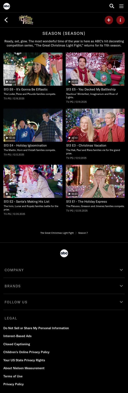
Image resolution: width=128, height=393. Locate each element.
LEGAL (11, 318)
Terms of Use (12, 376)
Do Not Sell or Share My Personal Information (36, 328)
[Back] (6, 20)
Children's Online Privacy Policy (26, 352)
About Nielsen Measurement (24, 368)
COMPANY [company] (14, 270)
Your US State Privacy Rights (24, 360)
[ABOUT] (120, 20)
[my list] (109, 20)
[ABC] (6, 7)
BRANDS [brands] (13, 286)
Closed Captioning (16, 344)
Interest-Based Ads (17, 336)
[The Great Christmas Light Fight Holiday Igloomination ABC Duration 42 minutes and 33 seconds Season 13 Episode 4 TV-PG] (32, 132)
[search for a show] (111, 6)
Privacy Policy (13, 384)
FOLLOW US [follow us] (16, 302)
